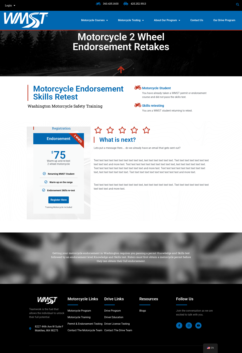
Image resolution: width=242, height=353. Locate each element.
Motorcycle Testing (131, 20)
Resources (148, 299)
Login (10, 5)
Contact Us (196, 20)
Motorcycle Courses (94, 20)
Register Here (58, 199)
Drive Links (114, 299)
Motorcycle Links (83, 299)
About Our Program (167, 20)
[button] (237, 4)
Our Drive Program (224, 20)
